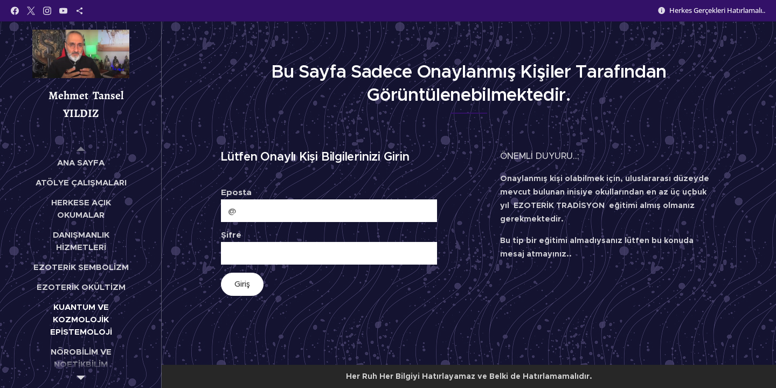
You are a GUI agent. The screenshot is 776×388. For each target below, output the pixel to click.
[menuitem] (80, 162)
